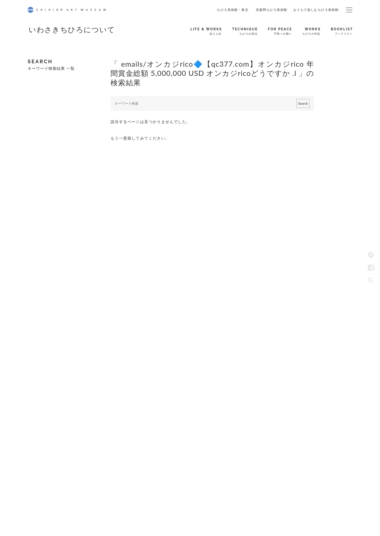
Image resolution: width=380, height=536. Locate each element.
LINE (371, 256)
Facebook (371, 268)
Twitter (371, 280)
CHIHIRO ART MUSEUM (67, 10)
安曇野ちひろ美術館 (271, 10)
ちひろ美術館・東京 (232, 10)
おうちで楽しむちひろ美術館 (316, 10)
